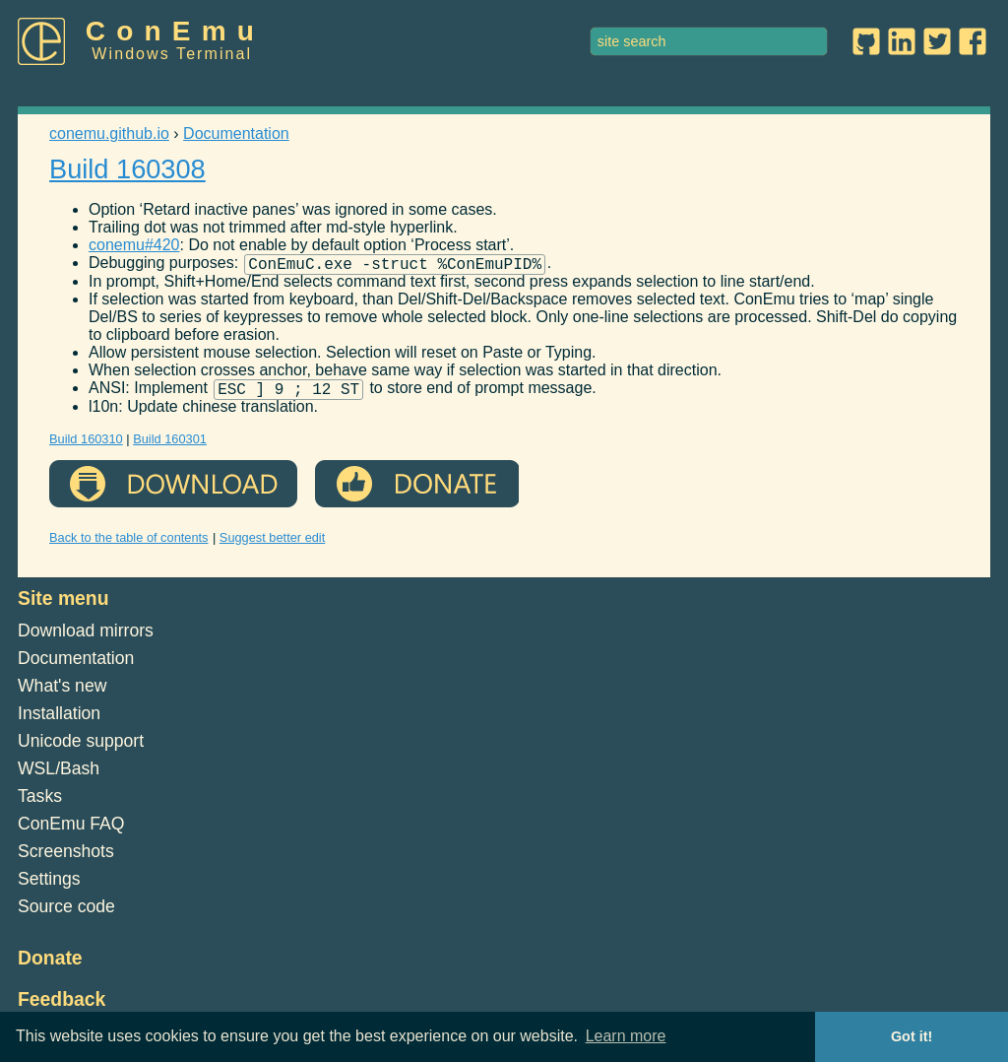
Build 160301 (170, 444)
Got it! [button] (911, 1036)
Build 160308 (127, 169)
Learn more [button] (626, 1036)
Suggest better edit (272, 543)
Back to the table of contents (129, 543)
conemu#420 (134, 244)
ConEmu (175, 31)
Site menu (63, 604)
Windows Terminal (172, 53)
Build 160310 (86, 444)
